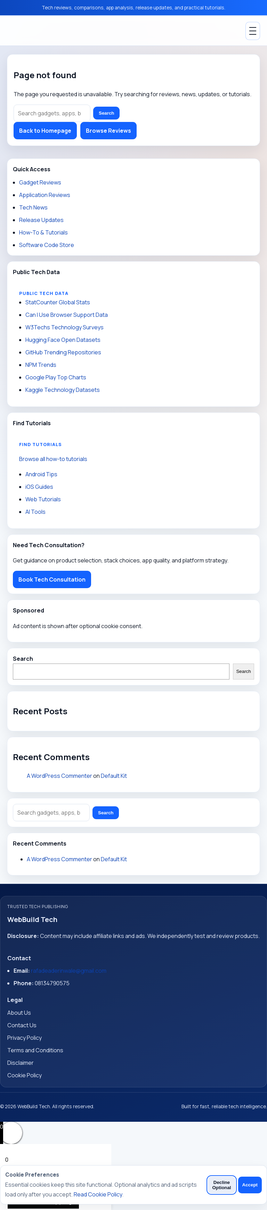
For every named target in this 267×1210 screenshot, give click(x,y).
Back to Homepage (45, 130)
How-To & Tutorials (43, 232)
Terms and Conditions (35, 1050)
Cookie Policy (24, 1075)
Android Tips (41, 474)
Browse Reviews (108, 130)
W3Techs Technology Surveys (64, 327)
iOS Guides (39, 487)
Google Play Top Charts (55, 377)
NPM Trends (40, 365)
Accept (250, 1184)
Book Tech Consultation (52, 579)
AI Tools (35, 512)
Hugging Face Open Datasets (62, 340)
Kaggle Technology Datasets (62, 390)
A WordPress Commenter (59, 776)
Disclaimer (20, 1063)
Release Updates (41, 220)
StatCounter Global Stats (57, 302)
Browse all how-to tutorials (53, 459)
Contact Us (22, 1025)
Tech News (33, 207)
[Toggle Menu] (252, 31)
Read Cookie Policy (98, 1194)
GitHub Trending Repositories (63, 352)
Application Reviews (44, 195)
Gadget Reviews (40, 182)
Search (106, 113)
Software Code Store (46, 245)
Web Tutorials (43, 499)
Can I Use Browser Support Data (66, 315)
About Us (19, 1012)
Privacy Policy (24, 1038)
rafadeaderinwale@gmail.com (68, 970)
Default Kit (114, 776)
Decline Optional (221, 1185)
